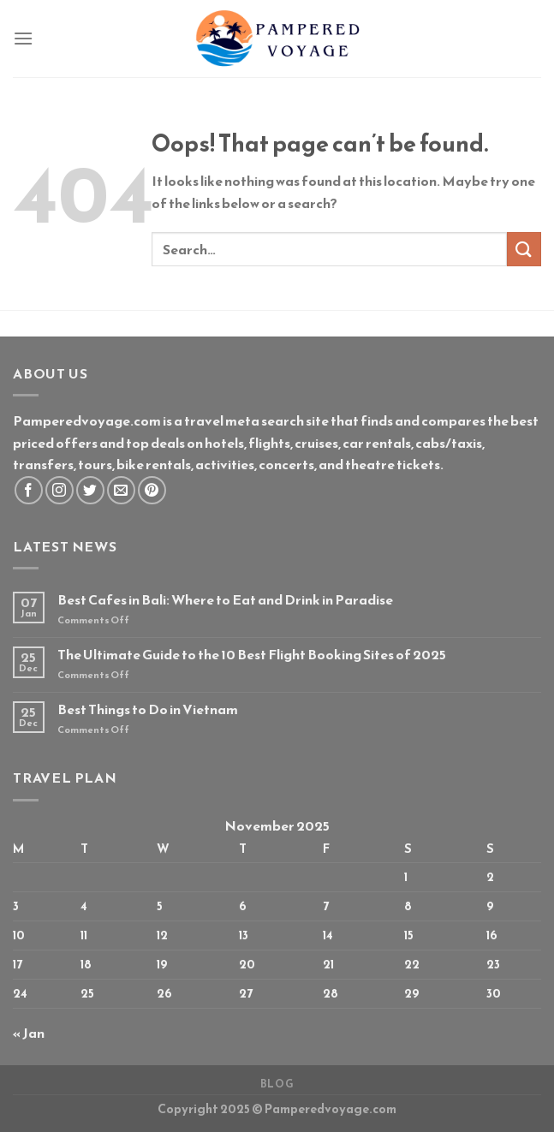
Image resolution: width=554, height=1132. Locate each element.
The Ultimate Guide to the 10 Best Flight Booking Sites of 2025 (251, 654)
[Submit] (524, 248)
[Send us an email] (121, 490)
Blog (277, 1084)
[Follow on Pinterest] (152, 490)
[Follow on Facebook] (29, 490)
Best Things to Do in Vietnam (147, 709)
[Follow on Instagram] (59, 490)
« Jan (29, 1032)
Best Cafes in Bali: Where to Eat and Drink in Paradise (225, 600)
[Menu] (23, 38)
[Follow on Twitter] (90, 490)
